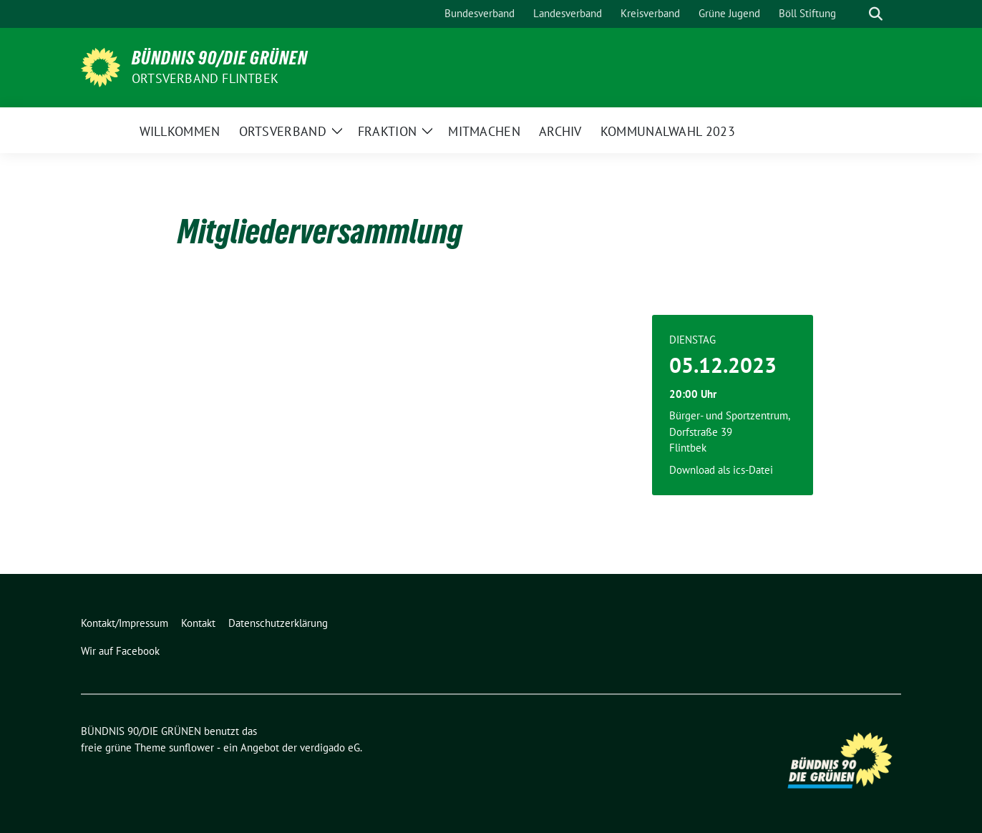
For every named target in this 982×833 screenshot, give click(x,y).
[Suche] (855, 14)
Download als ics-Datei (721, 470)
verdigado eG (330, 747)
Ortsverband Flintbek (205, 78)
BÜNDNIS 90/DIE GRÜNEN (220, 58)
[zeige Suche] (876, 14)
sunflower (191, 747)
